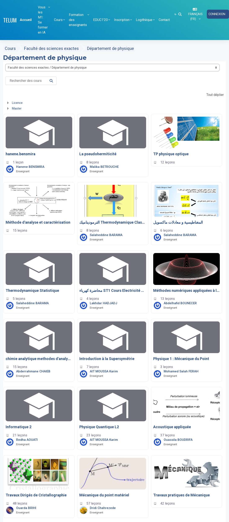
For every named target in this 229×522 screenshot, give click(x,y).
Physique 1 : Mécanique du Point (181, 358)
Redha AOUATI (27, 440)
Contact (164, 20)
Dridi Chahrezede (103, 508)
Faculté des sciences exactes (51, 48)
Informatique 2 (18, 427)
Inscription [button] (122, 20)
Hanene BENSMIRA (30, 167)
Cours (10, 48)
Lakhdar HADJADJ (103, 303)
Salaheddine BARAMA (106, 235)
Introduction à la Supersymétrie (106, 358)
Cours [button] (58, 20)
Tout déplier (215, 95)
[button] (180, 14)
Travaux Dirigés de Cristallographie (36, 495)
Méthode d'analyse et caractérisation (38, 222)
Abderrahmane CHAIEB (33, 371)
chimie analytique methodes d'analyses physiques (39, 358)
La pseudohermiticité (97, 154)
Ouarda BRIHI (26, 508)
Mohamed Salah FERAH (181, 371)
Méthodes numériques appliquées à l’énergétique (186, 290)
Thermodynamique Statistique (32, 290)
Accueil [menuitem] (26, 20)
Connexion (216, 14)
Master (17, 108)
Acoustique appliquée (172, 427)
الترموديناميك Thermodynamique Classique (112, 222)
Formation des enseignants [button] (78, 20)
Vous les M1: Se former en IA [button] (43, 19)
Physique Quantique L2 (99, 427)
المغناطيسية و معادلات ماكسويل (178, 222)
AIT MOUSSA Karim (104, 371)
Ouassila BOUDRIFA (178, 440)
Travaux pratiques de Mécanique (181, 495)
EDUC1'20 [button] (100, 20)
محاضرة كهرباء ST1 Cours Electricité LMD (112, 290)
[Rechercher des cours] (31, 81)
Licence (17, 103)
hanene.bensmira (20, 154)
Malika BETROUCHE (104, 167)
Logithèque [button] (144, 20)
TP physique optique (171, 154)
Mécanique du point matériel (104, 495)
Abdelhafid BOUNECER (180, 303)
